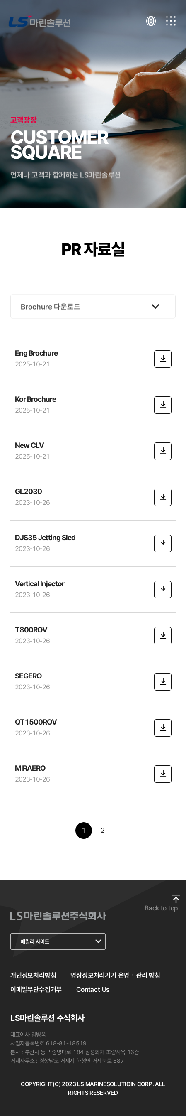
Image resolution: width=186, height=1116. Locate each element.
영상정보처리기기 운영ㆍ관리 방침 (115, 975)
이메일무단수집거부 (36, 989)
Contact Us (92, 989)
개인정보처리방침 (33, 975)
